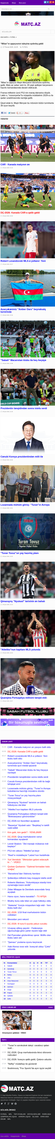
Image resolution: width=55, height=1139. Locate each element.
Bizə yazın (22, 3)
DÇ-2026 (35, 1117)
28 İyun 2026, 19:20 (7, 556)
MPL (10, 1114)
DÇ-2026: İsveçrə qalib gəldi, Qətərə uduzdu (29, 1059)
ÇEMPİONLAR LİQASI (9, 1117)
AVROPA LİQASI (24, 1117)
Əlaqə (14, 3)
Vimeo (12, 1104)
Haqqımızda (5, 3)
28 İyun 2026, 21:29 (7, 411)
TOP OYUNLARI (20, 1114)
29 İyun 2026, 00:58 (7, 216)
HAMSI (50, 1007)
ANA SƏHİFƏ (4, 37)
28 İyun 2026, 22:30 (7, 315)
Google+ (50, 2)
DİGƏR (3, 1119)
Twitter (45, 2)
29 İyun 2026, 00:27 (7, 264)
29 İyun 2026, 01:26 (7, 167)
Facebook (48, 2)
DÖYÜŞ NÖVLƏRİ (34, 1114)
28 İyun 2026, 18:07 (7, 701)
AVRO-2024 (44, 1117)
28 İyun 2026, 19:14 (7, 604)
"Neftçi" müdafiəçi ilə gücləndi (22, 1064)
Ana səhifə (4, 1136)
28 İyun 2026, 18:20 (7, 653)
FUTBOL (12, 37)
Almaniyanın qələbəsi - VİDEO (14, 1033)
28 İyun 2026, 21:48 (7, 363)
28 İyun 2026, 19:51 (7, 508)
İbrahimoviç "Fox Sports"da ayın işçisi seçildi (29, 1068)
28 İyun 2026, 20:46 (7, 460)
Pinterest (53, 2)
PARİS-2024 (46, 1114)
